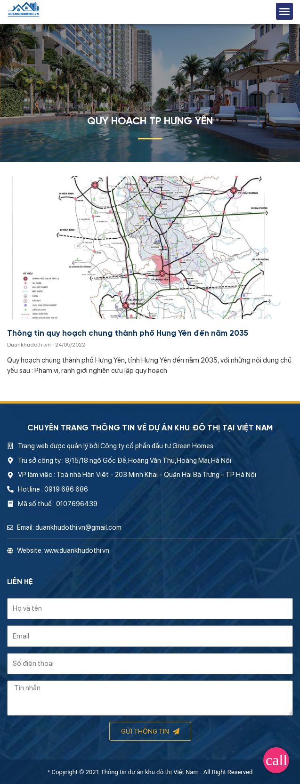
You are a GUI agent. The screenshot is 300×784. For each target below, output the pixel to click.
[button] (284, 11)
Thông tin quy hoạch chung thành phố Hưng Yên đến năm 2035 (127, 334)
